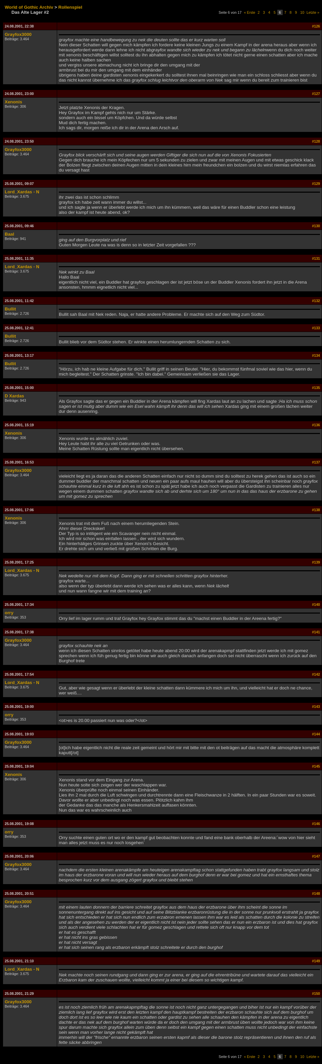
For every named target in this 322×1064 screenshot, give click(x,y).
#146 (316, 824)
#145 (316, 766)
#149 (316, 961)
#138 (316, 510)
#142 (316, 674)
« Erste (249, 12)
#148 (316, 893)
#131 (316, 258)
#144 (316, 734)
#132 (316, 301)
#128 (316, 141)
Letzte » (313, 12)
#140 (316, 604)
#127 (316, 94)
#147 (316, 856)
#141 (316, 632)
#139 (316, 562)
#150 (316, 994)
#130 (316, 226)
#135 (316, 388)
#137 (316, 462)
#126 (316, 26)
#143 (316, 707)
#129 (316, 184)
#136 (316, 425)
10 (302, 12)
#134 (316, 355)
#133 (316, 328)
